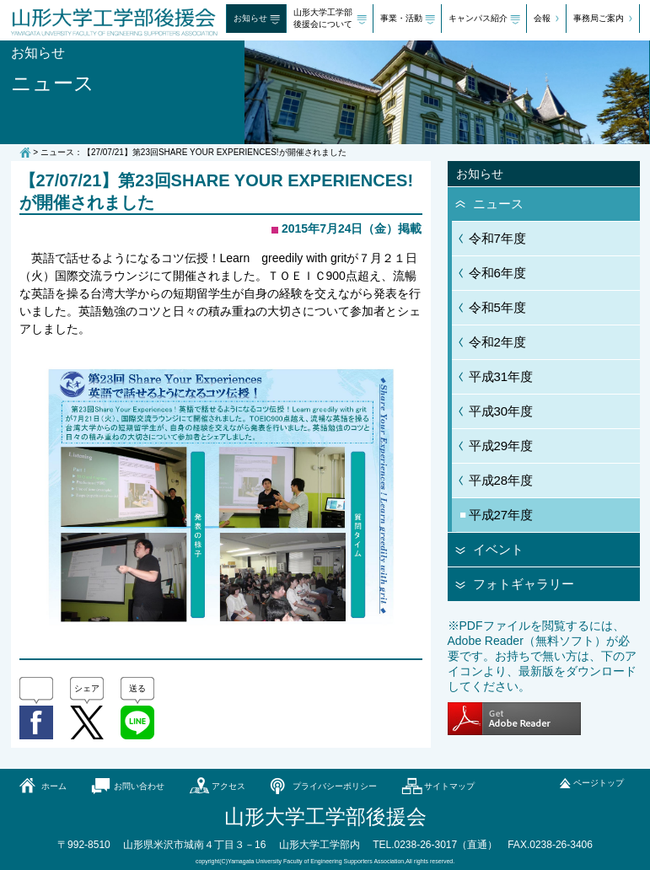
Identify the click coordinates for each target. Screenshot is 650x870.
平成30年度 (501, 411)
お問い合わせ (139, 786)
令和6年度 (497, 273)
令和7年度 (497, 238)
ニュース (498, 203)
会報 (542, 18)
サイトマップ (449, 786)
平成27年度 (501, 515)
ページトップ (598, 782)
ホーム (54, 786)
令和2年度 (497, 342)
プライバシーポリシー (335, 786)
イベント (498, 549)
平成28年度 (501, 480)
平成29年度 (501, 445)
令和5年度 (497, 307)
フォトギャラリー (523, 584)
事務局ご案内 (598, 18)
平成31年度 (501, 376)
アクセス (228, 786)
